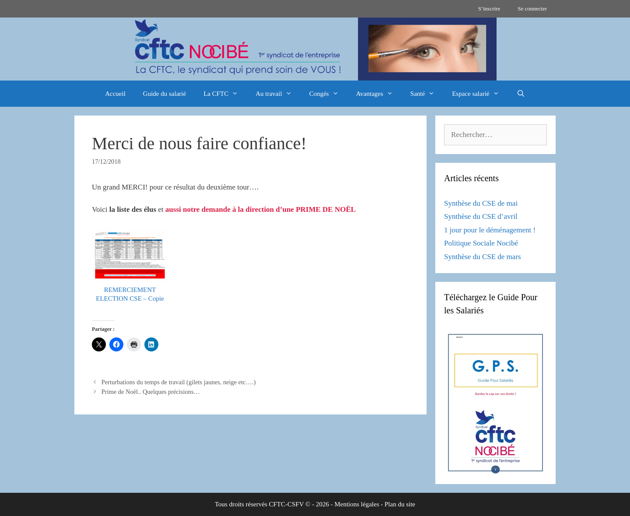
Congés (328, 94)
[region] (315, 49)
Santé (426, 94)
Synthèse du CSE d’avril (481, 216)
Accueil (115, 93)
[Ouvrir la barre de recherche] (521, 94)
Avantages (379, 94)
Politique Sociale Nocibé (481, 243)
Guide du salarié (164, 93)
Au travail (278, 94)
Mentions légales (356, 504)
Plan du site (400, 504)
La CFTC (225, 94)
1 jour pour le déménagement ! (490, 230)
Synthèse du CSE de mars (482, 257)
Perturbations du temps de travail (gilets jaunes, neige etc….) (179, 382)
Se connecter (532, 8)
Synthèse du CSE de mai (481, 203)
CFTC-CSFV (286, 504)
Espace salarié (480, 94)
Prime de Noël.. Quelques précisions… (151, 391)
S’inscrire (489, 8)
